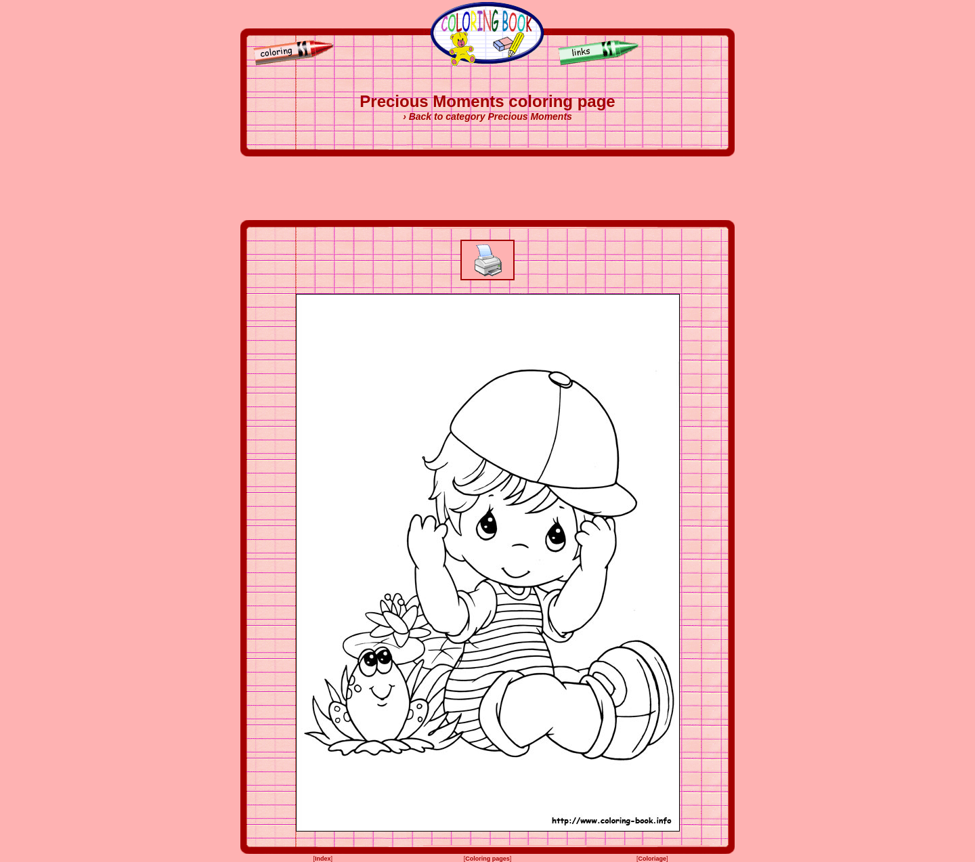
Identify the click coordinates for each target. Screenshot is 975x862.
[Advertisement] (487, 188)
